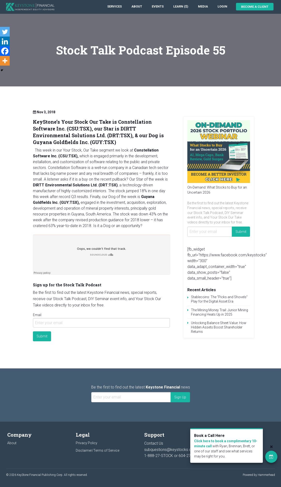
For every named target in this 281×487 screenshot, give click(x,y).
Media (203, 6)
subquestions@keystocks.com (170, 449)
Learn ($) (180, 6)
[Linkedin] (5, 41)
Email (37, 315)
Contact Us (153, 443)
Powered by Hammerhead (259, 475)
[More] (5, 61)
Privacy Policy (86, 443)
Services (114, 6)
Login (222, 6)
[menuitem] (114, 6)
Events (158, 6)
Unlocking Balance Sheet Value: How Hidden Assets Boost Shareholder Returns (218, 327)
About (136, 6)
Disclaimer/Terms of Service (97, 450)
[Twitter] (5, 32)
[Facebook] (5, 51)
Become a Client (254, 6)
